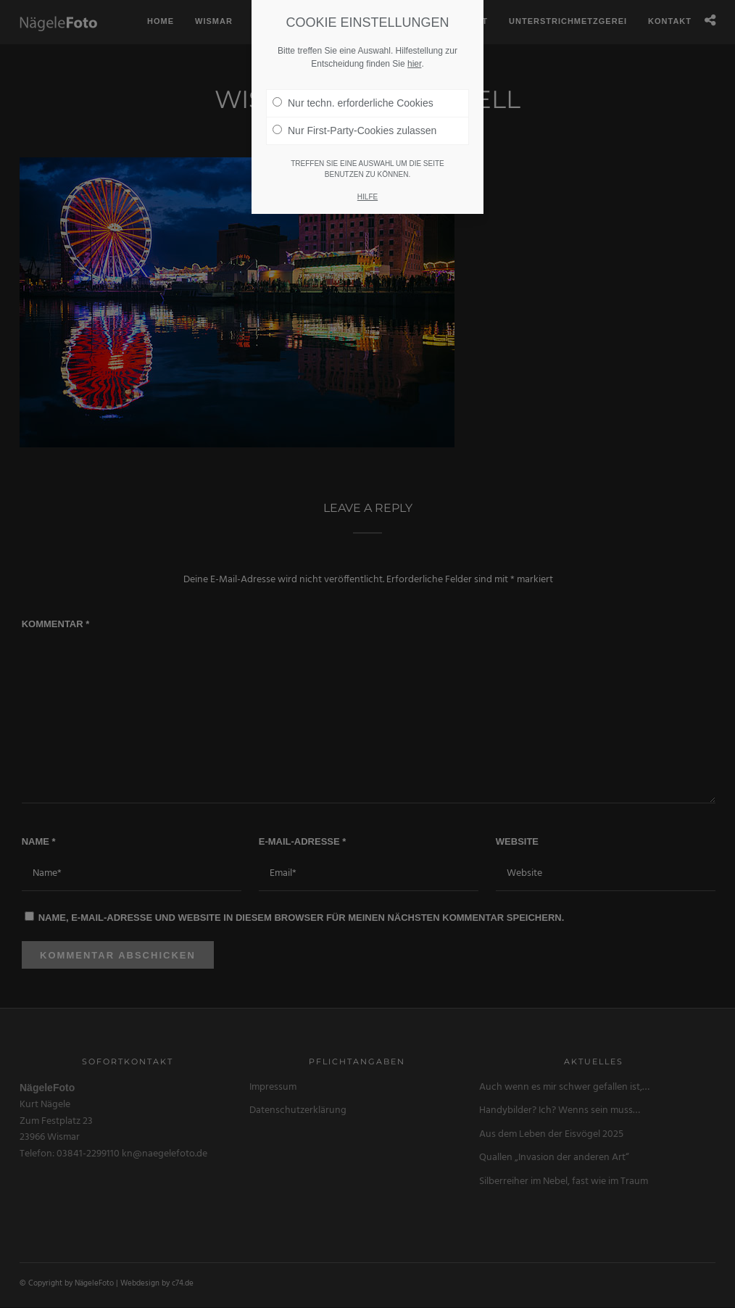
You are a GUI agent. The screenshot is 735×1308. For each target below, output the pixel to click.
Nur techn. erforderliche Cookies (353, 82)
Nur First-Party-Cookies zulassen (354, 110)
